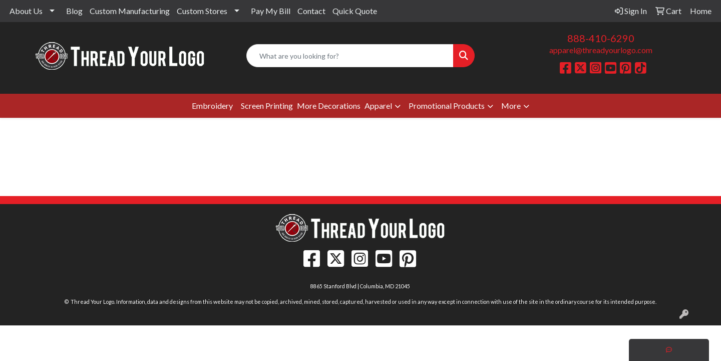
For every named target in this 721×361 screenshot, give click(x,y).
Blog (74, 11)
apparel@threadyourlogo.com (600, 50)
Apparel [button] (378, 105)
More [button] (511, 105)
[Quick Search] (350, 55)
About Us (26, 11)
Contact (311, 11)
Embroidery (212, 105)
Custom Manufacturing (130, 11)
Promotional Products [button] (447, 105)
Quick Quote (354, 11)
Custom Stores (202, 11)
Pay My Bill (270, 11)
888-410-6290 (600, 38)
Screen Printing (267, 105)
